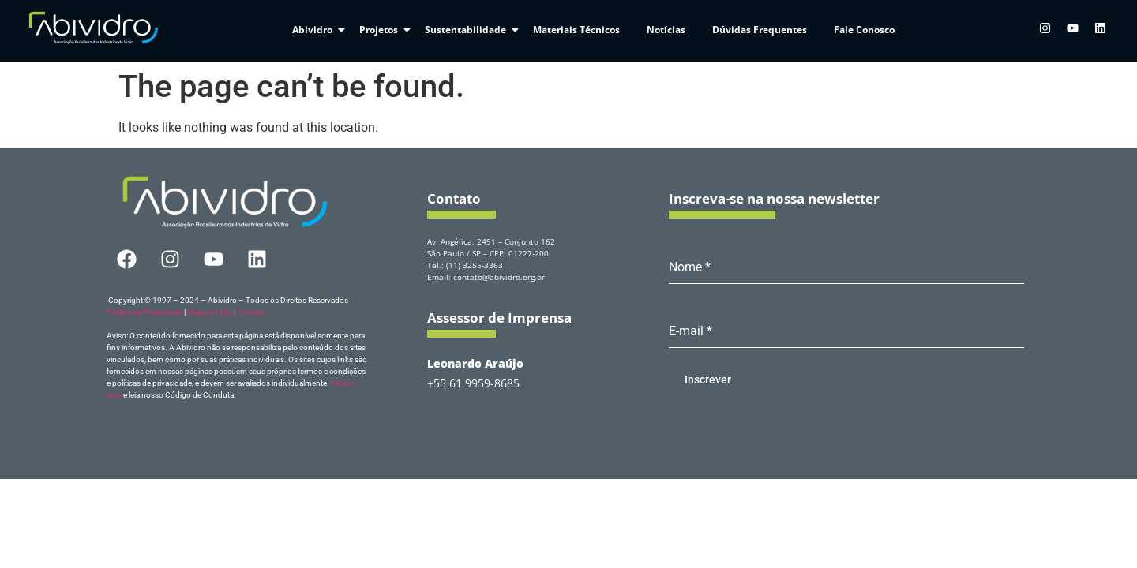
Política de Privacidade (144, 312)
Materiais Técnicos (576, 29)
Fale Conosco (864, 29)
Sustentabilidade (468, 29)
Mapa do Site (209, 312)
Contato (251, 312)
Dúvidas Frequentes (759, 29)
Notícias (666, 29)
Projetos (381, 29)
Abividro (315, 29)
